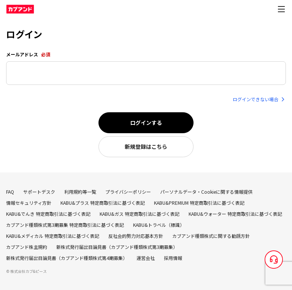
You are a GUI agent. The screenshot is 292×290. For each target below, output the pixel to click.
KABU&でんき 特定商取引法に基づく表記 (48, 213)
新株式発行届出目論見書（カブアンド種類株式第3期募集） (117, 247)
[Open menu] (281, 9)
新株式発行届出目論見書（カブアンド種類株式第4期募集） (66, 258)
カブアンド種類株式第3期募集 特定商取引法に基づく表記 (65, 224)
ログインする (146, 122)
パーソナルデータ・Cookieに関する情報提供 (206, 191)
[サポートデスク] (274, 259)
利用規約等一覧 (80, 191)
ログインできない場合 (259, 99)
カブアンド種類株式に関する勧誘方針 (211, 236)
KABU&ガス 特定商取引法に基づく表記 (139, 213)
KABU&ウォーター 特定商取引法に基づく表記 (235, 213)
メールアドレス (28, 54)
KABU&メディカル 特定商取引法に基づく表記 (52, 236)
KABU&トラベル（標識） (158, 224)
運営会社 (145, 258)
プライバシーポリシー (128, 191)
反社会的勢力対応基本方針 (135, 236)
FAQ (10, 191)
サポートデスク (39, 191)
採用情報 (173, 258)
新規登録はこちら (146, 146)
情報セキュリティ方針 (28, 202)
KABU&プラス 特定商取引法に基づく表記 (102, 202)
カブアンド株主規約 (26, 247)
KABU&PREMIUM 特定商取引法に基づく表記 (199, 202)
